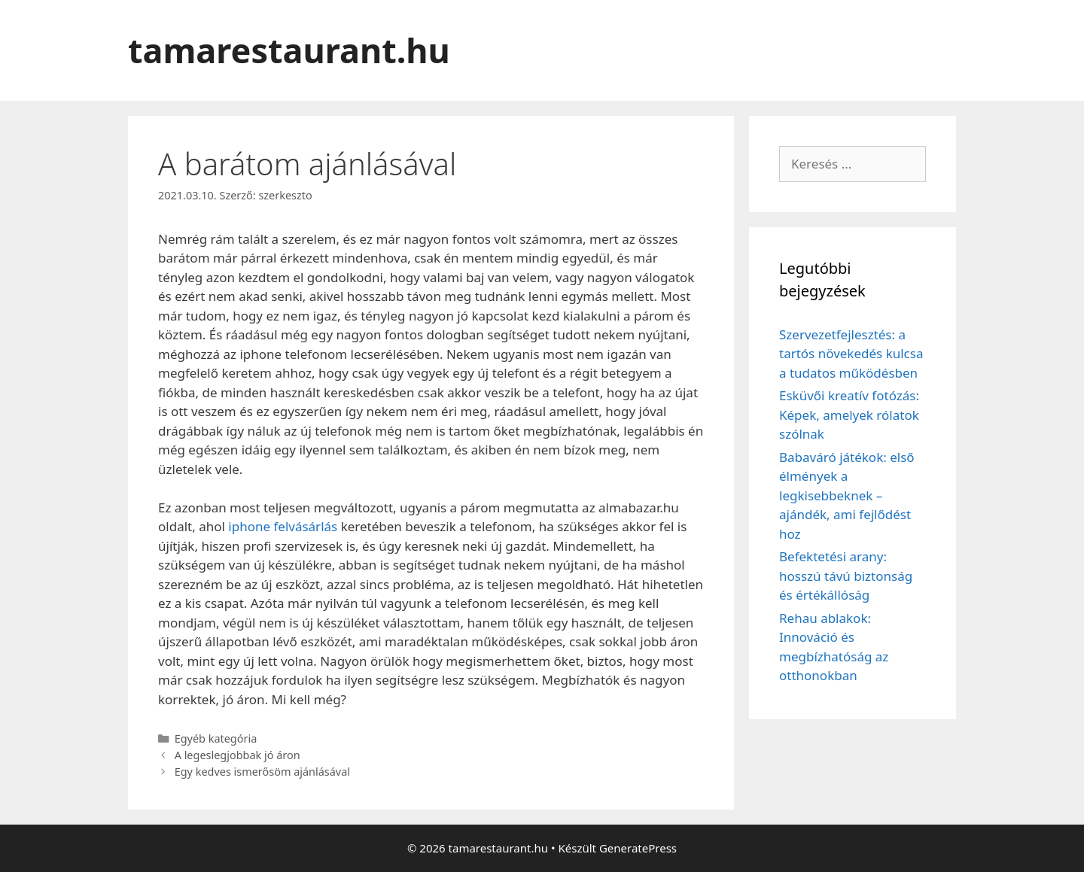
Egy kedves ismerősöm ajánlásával (262, 771)
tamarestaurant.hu (289, 50)
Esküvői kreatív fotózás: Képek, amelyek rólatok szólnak (849, 414)
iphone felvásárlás (282, 526)
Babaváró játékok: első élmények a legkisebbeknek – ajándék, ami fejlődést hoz (847, 495)
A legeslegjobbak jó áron (237, 755)
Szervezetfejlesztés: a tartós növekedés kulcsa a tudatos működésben (851, 353)
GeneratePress (638, 847)
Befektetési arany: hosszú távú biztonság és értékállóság (845, 575)
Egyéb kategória (216, 738)
